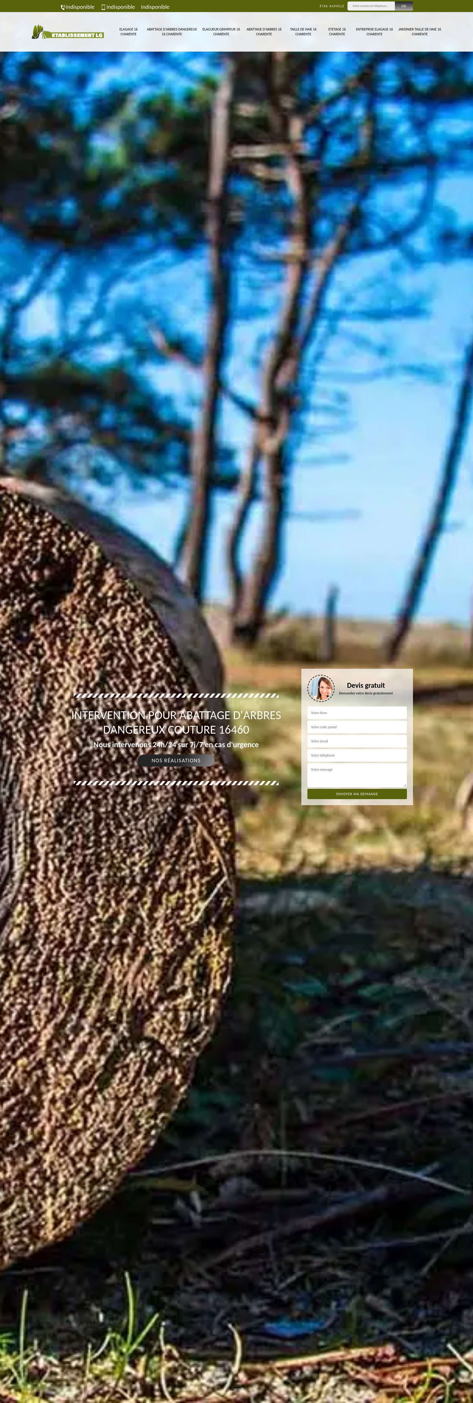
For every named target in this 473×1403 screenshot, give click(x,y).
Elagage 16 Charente (128, 31)
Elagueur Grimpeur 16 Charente (221, 31)
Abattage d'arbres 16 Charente (263, 31)
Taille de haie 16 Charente (303, 31)
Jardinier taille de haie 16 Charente (419, 31)
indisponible (77, 6)
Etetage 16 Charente (337, 31)
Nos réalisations (176, 760)
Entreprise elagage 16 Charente (374, 31)
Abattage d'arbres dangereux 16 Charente (172, 31)
